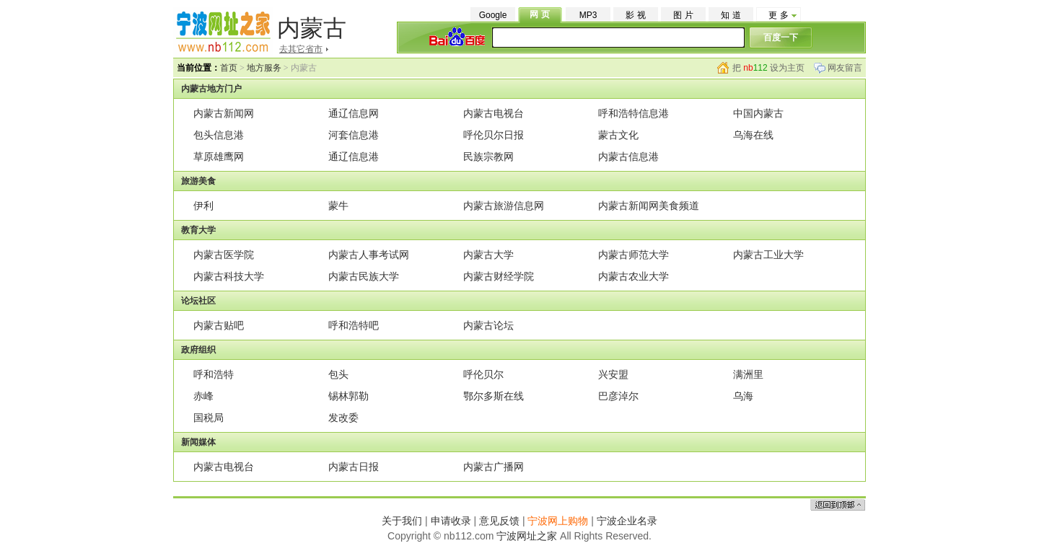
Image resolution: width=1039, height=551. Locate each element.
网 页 (539, 14)
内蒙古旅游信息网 (503, 205)
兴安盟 (613, 374)
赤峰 (203, 396)
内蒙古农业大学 (633, 276)
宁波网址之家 (526, 536)
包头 (338, 374)
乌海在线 (753, 135)
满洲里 (748, 374)
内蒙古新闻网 (223, 113)
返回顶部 (838, 504)
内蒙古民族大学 (363, 276)
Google (493, 15)
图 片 (683, 15)
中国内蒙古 (758, 113)
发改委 (343, 417)
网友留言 (845, 68)
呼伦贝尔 (483, 374)
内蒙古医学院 (223, 254)
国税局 (208, 417)
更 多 (778, 15)
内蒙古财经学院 (498, 276)
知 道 (730, 15)
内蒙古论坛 (488, 325)
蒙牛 (338, 205)
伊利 (203, 205)
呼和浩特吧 (353, 325)
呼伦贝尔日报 (493, 135)
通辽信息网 (353, 113)
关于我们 (402, 520)
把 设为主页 (768, 68)
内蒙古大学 (488, 254)
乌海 (743, 396)
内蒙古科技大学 (228, 276)
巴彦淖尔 (618, 396)
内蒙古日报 (353, 466)
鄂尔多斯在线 (493, 396)
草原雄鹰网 (218, 156)
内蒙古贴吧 (218, 325)
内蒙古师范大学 (633, 254)
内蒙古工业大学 (768, 254)
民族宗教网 (488, 156)
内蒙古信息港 (628, 156)
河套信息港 (353, 135)
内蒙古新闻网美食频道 (648, 205)
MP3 (588, 15)
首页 (228, 68)
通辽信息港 (353, 156)
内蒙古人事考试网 (368, 254)
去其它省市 (301, 49)
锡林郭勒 (348, 396)
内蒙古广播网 (493, 466)
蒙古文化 (618, 135)
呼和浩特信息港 (633, 113)
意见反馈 (499, 520)
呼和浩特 (213, 374)
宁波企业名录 (627, 520)
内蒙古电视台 (493, 113)
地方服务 (264, 68)
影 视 (635, 15)
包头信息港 (218, 135)
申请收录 (451, 520)
